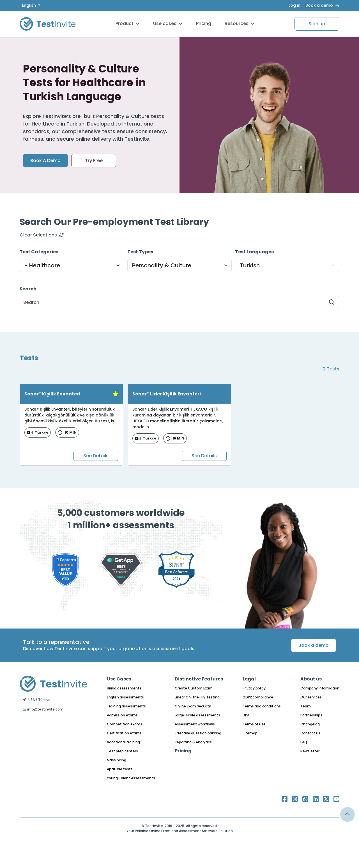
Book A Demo (45, 160)
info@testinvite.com (43, 709)
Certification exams (124, 733)
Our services (311, 697)
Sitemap (250, 733)
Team (305, 706)
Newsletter (309, 751)
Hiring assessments (124, 688)
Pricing (203, 23)
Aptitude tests (120, 769)
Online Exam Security (193, 706)
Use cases (168, 23)
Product (128, 23)
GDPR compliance (258, 697)
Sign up (317, 24)
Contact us (310, 733)
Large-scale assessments (197, 715)
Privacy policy (254, 688)
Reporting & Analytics (193, 742)
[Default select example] (72, 265)
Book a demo (319, 5)
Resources (240, 23)
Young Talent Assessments (131, 778)
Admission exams (122, 715)
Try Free (94, 160)
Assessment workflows (195, 724)
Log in (294, 5)
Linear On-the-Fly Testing (197, 697)
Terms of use (254, 724)
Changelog (310, 724)
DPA (246, 715)
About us (311, 679)
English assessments (125, 697)
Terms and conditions (262, 706)
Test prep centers (122, 751)
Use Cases (119, 679)
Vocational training (123, 742)
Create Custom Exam (194, 688)
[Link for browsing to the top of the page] (347, 814)
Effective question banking (198, 733)
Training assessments (126, 706)
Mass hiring (116, 760)
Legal (249, 679)
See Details (96, 455)
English (29, 5)
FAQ (303, 742)
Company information (319, 688)
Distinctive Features (199, 679)
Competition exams (124, 724)
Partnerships (311, 715)
